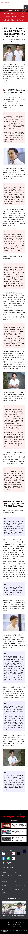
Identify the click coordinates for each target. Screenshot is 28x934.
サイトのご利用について (14, 926)
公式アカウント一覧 (6, 867)
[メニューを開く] (25, 2)
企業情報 (4, 872)
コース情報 (21, 16)
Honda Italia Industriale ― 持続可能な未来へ (14, 915)
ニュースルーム (18, 881)
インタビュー (14, 13)
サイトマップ (7, 922)
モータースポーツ (6, 889)
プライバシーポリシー (17, 922)
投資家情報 (4, 881)
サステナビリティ (18, 875)
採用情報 (4, 885)
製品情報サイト (18, 889)
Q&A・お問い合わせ (19, 885)
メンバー (21, 13)
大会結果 (6, 13)
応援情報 (6, 20)
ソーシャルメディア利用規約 (14, 924)
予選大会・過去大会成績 (17, 20)
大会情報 (14, 16)
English (4, 892)
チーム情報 (7, 16)
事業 (16, 872)
